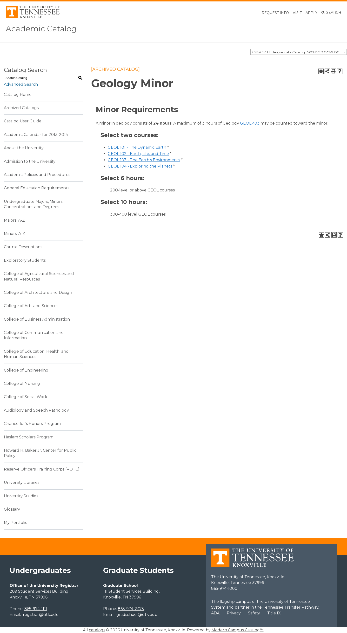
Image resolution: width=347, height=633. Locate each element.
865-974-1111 (35, 608)
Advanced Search (21, 84)
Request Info (275, 13)
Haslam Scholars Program (28, 437)
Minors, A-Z (14, 233)
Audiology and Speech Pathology (36, 410)
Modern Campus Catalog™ (238, 630)
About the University (24, 148)
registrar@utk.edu (41, 614)
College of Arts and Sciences (31, 305)
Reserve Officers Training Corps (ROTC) (42, 469)
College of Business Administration (37, 319)
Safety (254, 613)
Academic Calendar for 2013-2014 (36, 134)
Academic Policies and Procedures (37, 174)
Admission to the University (29, 161)
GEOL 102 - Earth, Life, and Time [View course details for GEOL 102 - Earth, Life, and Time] (138, 153)
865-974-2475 (131, 608)
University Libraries (21, 482)
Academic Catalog (41, 28)
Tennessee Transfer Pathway (290, 607)
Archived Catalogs (21, 108)
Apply (311, 13)
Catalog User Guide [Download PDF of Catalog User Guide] (22, 121)
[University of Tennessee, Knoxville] (33, 16)
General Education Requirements (36, 188)
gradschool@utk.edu (137, 614)
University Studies (21, 496)
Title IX (274, 613)
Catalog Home (18, 94)
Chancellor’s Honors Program (32, 423)
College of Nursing (22, 383)
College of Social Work (25, 396)
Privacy (234, 613)
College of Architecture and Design (38, 292)
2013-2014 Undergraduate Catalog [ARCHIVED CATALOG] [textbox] (296, 52)
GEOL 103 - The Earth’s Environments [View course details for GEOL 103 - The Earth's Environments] (144, 160)
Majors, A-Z (14, 220)
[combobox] (298, 52)
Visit (297, 13)
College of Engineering (26, 370)
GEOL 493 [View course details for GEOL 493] (250, 123)
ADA (215, 613)
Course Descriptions (23, 247)
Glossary (12, 509)
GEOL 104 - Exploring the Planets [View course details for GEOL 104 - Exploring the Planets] (140, 166)
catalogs (97, 630)
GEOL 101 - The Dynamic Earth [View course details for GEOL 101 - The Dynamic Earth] (137, 147)
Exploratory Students (25, 260)
